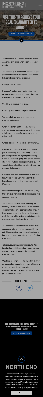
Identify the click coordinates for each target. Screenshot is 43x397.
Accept (21, 393)
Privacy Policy (23, 387)
